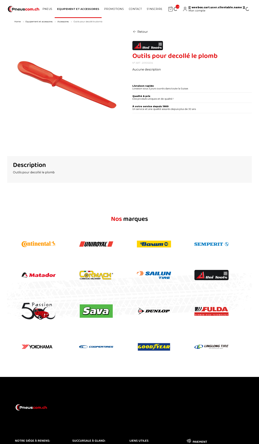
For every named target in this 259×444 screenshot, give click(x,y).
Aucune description (146, 69)
